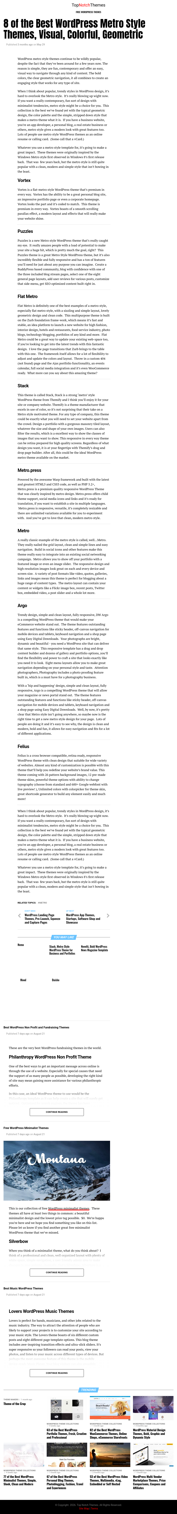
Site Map (84, 1508)
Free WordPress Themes (88, 12)
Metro (43, 903)
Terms (94, 1508)
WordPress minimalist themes (68, 1208)
